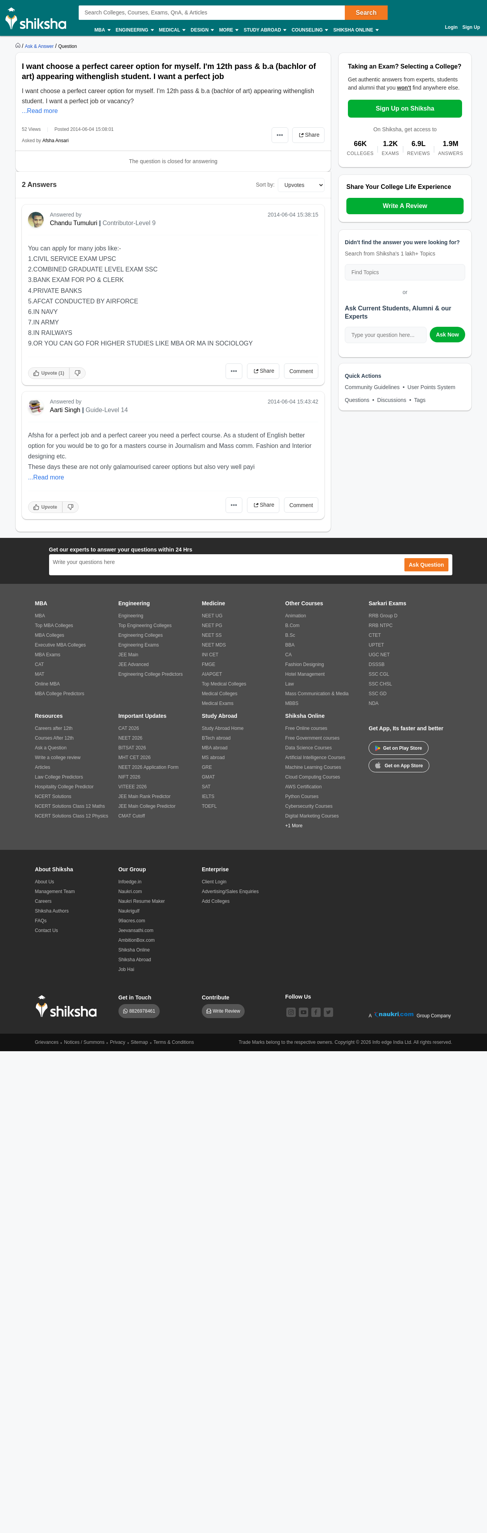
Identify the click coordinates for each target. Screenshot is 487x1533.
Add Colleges (215, 901)
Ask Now (447, 334)
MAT (39, 674)
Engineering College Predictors (150, 674)
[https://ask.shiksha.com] (40, 46)
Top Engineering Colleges (145, 625)
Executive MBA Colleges (60, 645)
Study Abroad (265, 30)
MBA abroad (215, 748)
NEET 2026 (130, 738)
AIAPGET (212, 674)
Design (202, 30)
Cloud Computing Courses (312, 777)
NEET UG (212, 615)
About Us (44, 882)
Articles (42, 767)
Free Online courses (306, 728)
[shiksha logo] (68, 1006)
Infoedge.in (129, 882)
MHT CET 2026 (134, 757)
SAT (206, 786)
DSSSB (377, 664)
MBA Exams (47, 654)
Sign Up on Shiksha (405, 108)
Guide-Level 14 (107, 410)
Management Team (55, 891)
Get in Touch (135, 997)
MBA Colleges (49, 635)
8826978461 (142, 1011)
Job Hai (126, 969)
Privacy (117, 1042)
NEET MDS (214, 645)
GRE (207, 767)
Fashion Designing (304, 664)
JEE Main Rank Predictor (144, 796)
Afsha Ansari (55, 140)
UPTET (376, 645)
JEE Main (128, 654)
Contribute (215, 997)
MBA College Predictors (60, 693)
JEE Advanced (133, 664)
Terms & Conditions (174, 1042)
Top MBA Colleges (54, 625)
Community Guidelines (372, 387)
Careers (43, 901)
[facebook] (316, 1012)
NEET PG (212, 625)
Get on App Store (399, 764)
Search (366, 12)
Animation (295, 615)
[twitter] (328, 1012)
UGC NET (379, 654)
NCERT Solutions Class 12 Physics (71, 816)
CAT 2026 (128, 728)
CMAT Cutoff (131, 816)
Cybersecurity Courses (308, 806)
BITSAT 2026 (132, 748)
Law (289, 684)
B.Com (292, 625)
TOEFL (209, 806)
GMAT (208, 777)
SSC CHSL (380, 684)
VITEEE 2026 (132, 786)
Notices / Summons (84, 1042)
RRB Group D (383, 615)
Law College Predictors (59, 777)
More (228, 30)
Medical (172, 30)
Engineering (134, 30)
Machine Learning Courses (313, 767)
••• (280, 135)
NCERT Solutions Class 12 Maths (70, 806)
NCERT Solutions (53, 796)
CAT (39, 664)
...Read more (40, 110)
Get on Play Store (398, 748)
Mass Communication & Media (317, 693)
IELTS (208, 796)
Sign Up (471, 27)
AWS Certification (303, 786)
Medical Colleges (219, 693)
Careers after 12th (54, 728)
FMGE (208, 664)
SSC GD (377, 693)
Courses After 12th (54, 738)
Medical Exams (217, 703)
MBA (101, 30)
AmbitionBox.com (136, 940)
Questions (357, 400)
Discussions (391, 400)
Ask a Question (51, 748)
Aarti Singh (65, 410)
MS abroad (213, 757)
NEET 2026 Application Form (148, 767)
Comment (301, 371)
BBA (290, 645)
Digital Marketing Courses (312, 816)
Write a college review (58, 757)
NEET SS (212, 635)
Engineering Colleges (140, 635)
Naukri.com (130, 891)
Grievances (47, 1042)
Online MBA (47, 684)
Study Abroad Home (223, 728)
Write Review (226, 1011)
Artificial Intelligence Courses (315, 757)
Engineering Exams (138, 645)
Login (451, 27)
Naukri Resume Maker (141, 901)
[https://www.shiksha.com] (19, 46)
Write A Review (405, 206)
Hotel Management (305, 674)
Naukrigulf (128, 911)
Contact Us (46, 930)
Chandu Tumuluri (73, 223)
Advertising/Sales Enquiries (230, 891)
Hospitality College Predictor (64, 786)
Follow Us (298, 997)
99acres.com (131, 920)
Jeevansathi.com (136, 930)
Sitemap (139, 1042)
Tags (420, 400)
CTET (375, 635)
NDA (373, 703)
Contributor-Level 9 (128, 223)
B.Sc (290, 635)
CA (288, 654)
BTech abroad (216, 738)
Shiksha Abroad (134, 959)
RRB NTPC (380, 625)
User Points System (431, 387)
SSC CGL (379, 674)
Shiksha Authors (52, 911)
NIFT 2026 (129, 777)
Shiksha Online (355, 30)
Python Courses (301, 796)
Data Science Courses (308, 748)
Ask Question (426, 565)
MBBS (291, 703)
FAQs (41, 920)
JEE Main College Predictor (147, 806)
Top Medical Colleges (224, 684)
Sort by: (265, 184)
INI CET (210, 654)
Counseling (309, 30)
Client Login (214, 882)
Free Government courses (312, 738)
